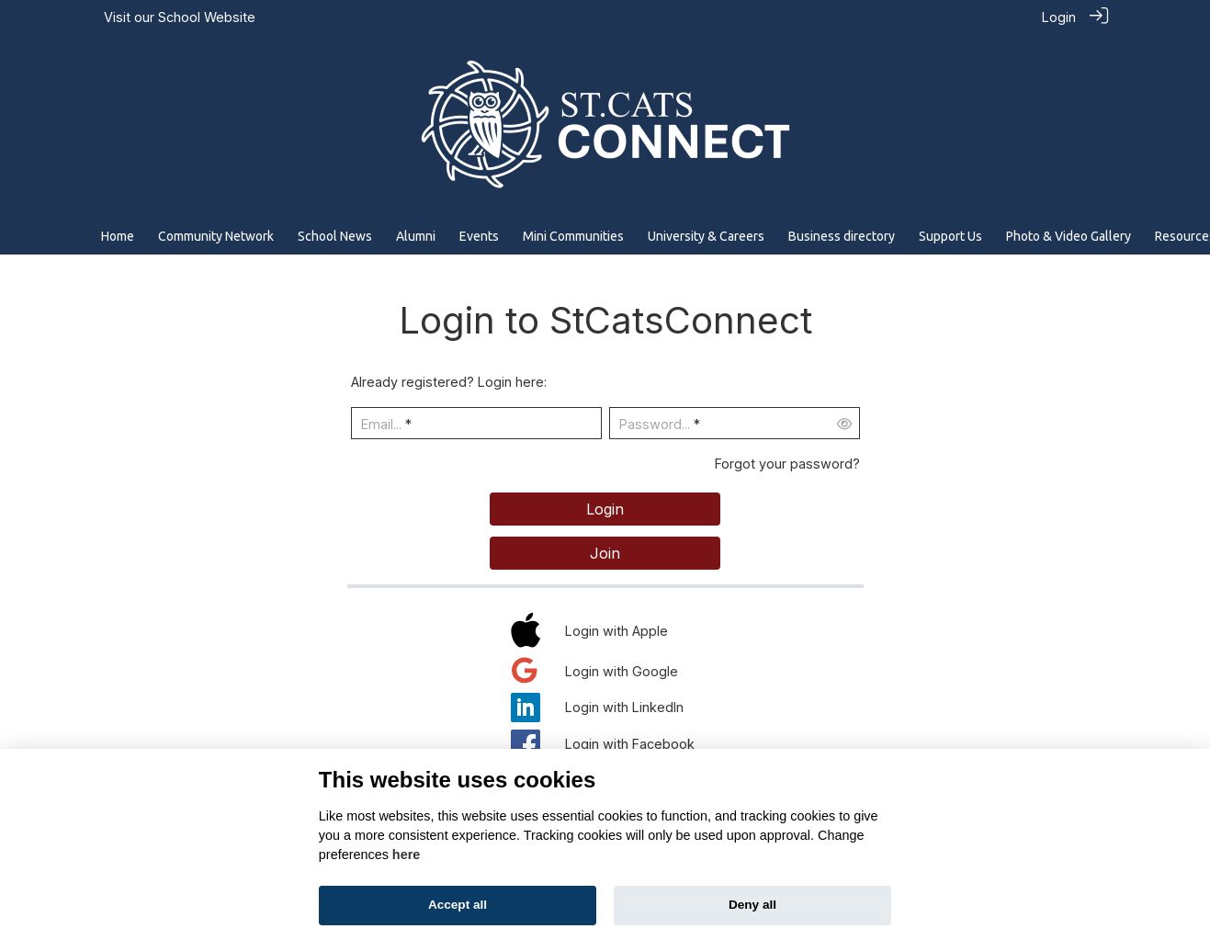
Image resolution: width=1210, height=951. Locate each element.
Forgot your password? (787, 462)
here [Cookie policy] (406, 854)
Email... (381, 423)
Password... (654, 423)
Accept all (457, 904)
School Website (206, 17)
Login (1059, 17)
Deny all (752, 904)
